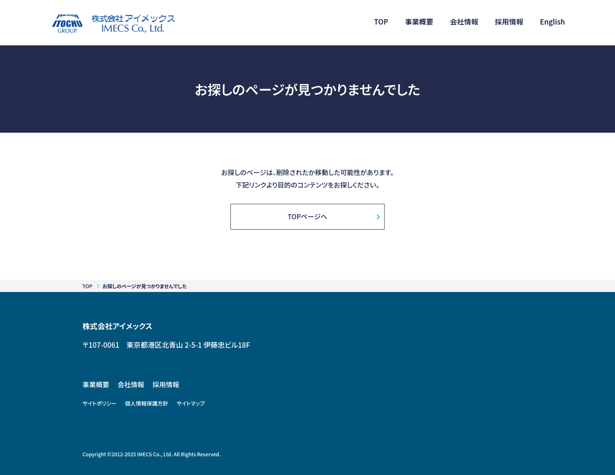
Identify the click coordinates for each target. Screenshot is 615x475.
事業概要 (95, 384)
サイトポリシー (99, 403)
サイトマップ (191, 403)
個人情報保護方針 (146, 403)
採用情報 (165, 384)
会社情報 (131, 384)
